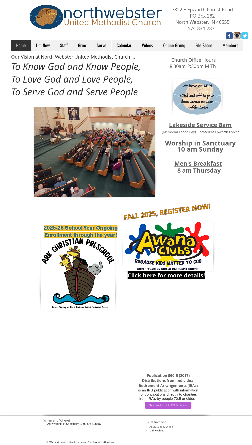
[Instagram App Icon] (237, 35)
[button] (43, 45)
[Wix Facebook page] (229, 35)
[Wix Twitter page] (244, 35)
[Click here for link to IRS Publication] (168, 405)
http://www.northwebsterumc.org (71, 442)
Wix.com (111, 442)
